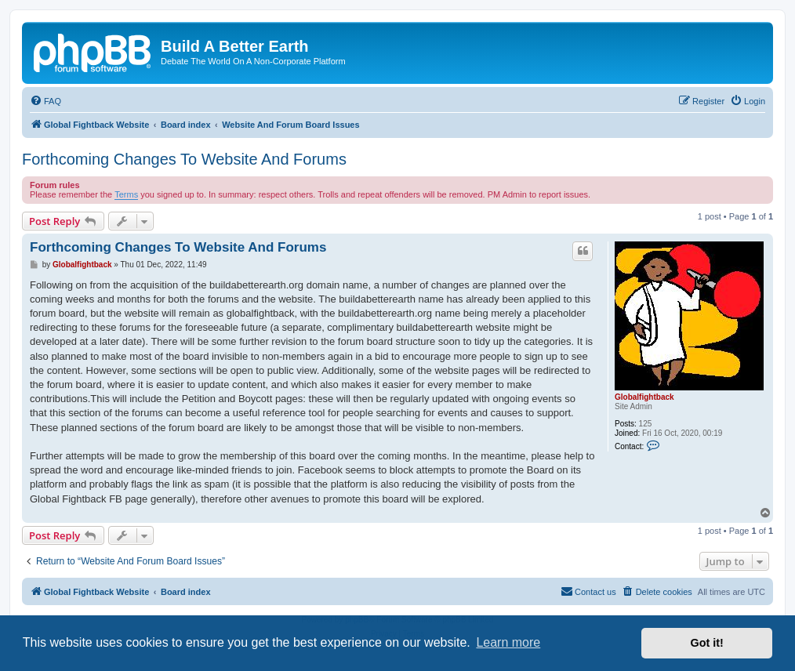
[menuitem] (45, 101)
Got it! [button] (707, 643)
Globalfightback (644, 397)
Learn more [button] (508, 642)
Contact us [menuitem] (588, 591)
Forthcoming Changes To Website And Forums (184, 159)
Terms (126, 194)
